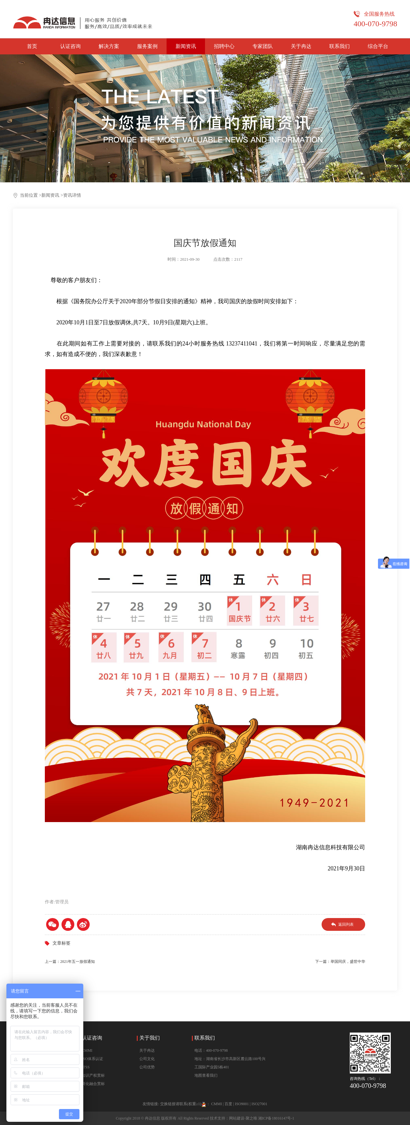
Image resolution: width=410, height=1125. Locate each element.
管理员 (62, 901)
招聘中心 (224, 46)
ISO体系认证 (92, 1059)
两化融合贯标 (93, 1083)
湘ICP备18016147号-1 (276, 1118)
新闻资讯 (186, 46)
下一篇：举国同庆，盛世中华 (340, 961)
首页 (32, 46)
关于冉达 (301, 46)
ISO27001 (259, 1104)
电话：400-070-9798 (211, 1050)
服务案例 (147, 46)
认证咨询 (70, 46)
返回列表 (346, 924)
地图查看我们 (205, 1075)
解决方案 (109, 46)
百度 (228, 1104)
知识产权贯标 (93, 1075)
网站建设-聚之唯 (243, 1118)
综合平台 (378, 46)
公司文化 (147, 1059)
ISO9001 (242, 1104)
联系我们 (339, 46)
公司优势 (147, 1067)
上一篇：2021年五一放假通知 (70, 961)
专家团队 (262, 46)
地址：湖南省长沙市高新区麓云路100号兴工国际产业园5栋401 (230, 1063)
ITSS (86, 1067)
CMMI (87, 1050)
